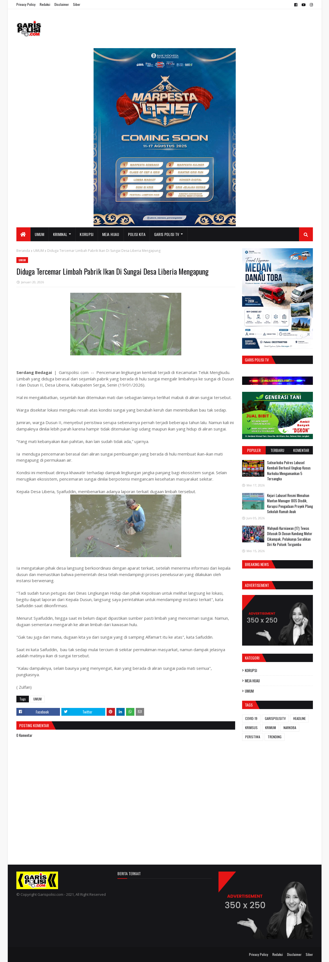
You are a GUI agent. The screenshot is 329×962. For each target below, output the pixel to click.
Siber (76, 4)
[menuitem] (23, 234)
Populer (254, 450)
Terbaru (277, 450)
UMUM (38, 250)
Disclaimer (61, 4)
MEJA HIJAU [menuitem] (110, 234)
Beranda (23, 250)
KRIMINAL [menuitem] (60, 234)
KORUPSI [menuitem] (86, 234)
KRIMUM (270, 727)
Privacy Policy (26, 4)
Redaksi (45, 4)
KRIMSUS (251, 727)
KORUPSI (251, 670)
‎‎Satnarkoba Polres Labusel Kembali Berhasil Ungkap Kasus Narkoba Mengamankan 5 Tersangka (289, 471)
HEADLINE (299, 718)
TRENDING (275, 736)
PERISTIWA (252, 736)
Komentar (301, 450)
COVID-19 (251, 718)
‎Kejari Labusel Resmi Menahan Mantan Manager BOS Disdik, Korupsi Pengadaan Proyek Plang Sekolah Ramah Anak (290, 504)
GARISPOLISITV (275, 718)
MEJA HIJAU (252, 680)
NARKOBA (289, 727)
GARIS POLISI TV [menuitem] (166, 234)
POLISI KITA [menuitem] (136, 234)
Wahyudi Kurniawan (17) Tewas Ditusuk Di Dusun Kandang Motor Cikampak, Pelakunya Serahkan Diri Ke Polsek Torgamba (289, 536)
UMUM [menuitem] (39, 234)
